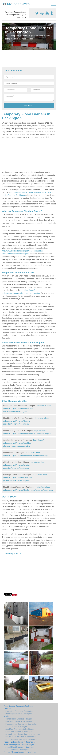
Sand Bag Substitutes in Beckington (19, 729)
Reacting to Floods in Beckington (18, 714)
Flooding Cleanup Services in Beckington (19, 752)
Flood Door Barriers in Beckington (19, 732)
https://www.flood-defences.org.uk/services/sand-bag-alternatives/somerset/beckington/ (25, 443)
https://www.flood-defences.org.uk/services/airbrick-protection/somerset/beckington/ (24, 465)
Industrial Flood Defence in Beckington (18, 747)
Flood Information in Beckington (16, 750)
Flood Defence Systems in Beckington (18, 706)
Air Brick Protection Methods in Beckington (22, 734)
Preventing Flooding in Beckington (19, 711)
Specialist (7, 709)
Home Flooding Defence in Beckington (18, 744)
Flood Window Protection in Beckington (21, 739)
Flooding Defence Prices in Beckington (18, 742)
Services (6, 716)
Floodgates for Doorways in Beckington (21, 724)
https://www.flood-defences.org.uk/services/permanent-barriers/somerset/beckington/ (27, 408)
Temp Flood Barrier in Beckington (18, 719)
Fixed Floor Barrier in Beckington (18, 721)
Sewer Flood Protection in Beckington (20, 737)
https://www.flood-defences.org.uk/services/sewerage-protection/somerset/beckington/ (25, 477)
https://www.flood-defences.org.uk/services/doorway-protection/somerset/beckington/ (26, 421)
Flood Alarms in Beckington (16, 727)
